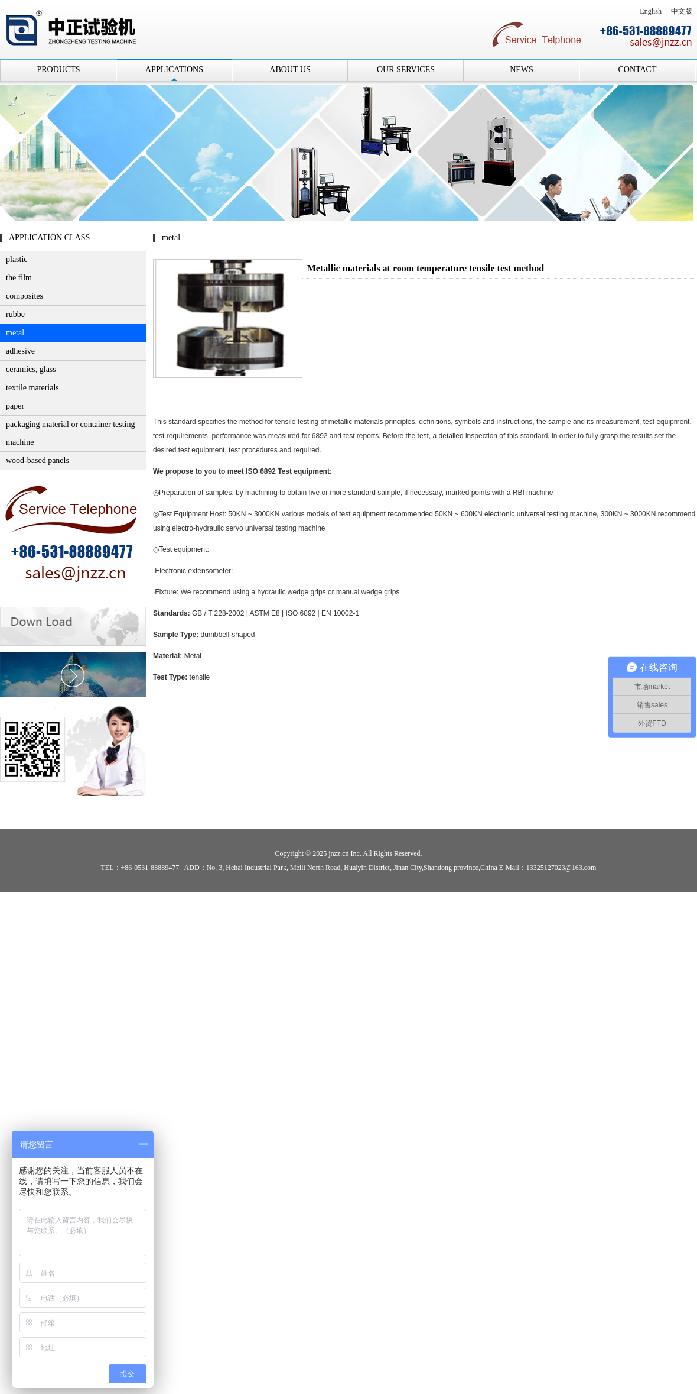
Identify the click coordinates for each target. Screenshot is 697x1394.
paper (15, 406)
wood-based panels (37, 460)
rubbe (15, 314)
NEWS (521, 69)
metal (15, 332)
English (651, 11)
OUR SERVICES (406, 69)
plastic (17, 259)
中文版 (681, 11)
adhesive (20, 351)
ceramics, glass (31, 369)
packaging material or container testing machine (70, 433)
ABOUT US (289, 69)
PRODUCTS (58, 69)
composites (24, 296)
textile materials (32, 387)
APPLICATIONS (174, 69)
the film (19, 277)
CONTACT (637, 69)
